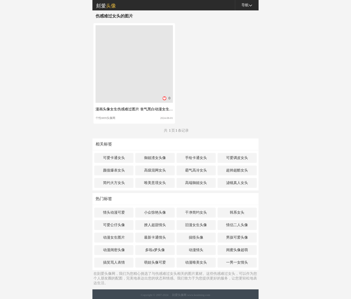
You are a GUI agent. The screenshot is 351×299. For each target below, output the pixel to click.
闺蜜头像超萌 (237, 250)
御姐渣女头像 (155, 158)
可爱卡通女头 (114, 158)
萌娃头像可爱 (155, 262)
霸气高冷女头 (196, 170)
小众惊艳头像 (155, 212)
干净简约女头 (196, 212)
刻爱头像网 (104, 5)
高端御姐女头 (196, 183)
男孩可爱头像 (237, 237)
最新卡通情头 (155, 237)
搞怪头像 (196, 237)
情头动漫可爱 (114, 212)
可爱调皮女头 (237, 158)
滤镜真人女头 (237, 183)
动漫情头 (196, 250)
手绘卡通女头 (196, 158)
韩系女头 (237, 212)
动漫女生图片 (114, 237)
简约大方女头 (114, 183)
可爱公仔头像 (114, 225)
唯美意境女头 (155, 183)
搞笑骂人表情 (114, 262)
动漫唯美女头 (196, 262)
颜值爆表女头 (114, 170)
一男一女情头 (237, 262)
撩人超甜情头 (155, 225)
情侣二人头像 (237, 225)
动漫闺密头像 (114, 250)
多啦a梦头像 (155, 250)
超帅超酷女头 (237, 170)
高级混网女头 (155, 170)
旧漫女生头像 (196, 225)
